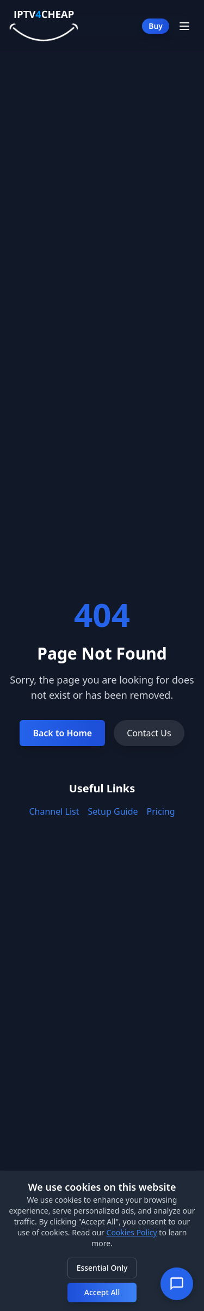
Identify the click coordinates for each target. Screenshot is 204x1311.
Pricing (161, 811)
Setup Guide (113, 811)
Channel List (54, 811)
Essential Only (102, 1268)
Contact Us (149, 733)
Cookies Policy (132, 1232)
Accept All (102, 1292)
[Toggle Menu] (184, 26)
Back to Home (62, 733)
